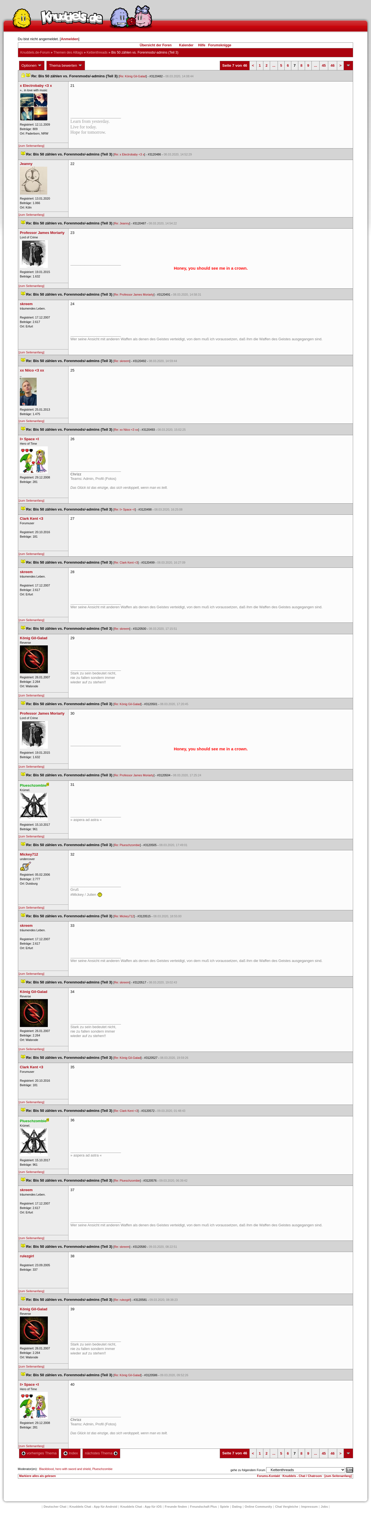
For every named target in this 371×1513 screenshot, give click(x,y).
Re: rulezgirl (122, 1299)
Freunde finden (176, 1506)
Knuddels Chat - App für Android (93, 1506)
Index (70, 1453)
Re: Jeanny (121, 223)
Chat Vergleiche (286, 1506)
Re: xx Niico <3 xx (126, 429)
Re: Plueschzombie (127, 845)
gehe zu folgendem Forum (248, 1470)
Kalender (186, 45)
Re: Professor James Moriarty (134, 294)
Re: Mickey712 (124, 916)
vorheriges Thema (39, 1453)
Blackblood (46, 1469)
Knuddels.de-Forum (35, 52)
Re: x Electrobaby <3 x (129, 154)
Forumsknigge (219, 45)
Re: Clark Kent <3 (126, 562)
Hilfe (201, 45)
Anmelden (69, 39)
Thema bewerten (65, 65)
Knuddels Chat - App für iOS (141, 1506)
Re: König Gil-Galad (132, 76)
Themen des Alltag (68, 52)
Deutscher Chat (55, 1506)
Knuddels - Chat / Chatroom (302, 1476)
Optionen (32, 65)
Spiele (224, 1506)
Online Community (258, 1506)
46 (332, 65)
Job (324, 1506)
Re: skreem (121, 361)
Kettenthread (97, 52)
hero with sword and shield (73, 1469)
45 (324, 65)
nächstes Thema (101, 1453)
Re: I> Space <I (124, 509)
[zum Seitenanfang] (31, 145)
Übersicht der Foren (156, 45)
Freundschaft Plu (203, 1506)
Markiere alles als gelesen (37, 1476)
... (273, 65)
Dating (237, 1506)
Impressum (309, 1506)
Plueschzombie (102, 1469)
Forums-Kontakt (268, 1476)
